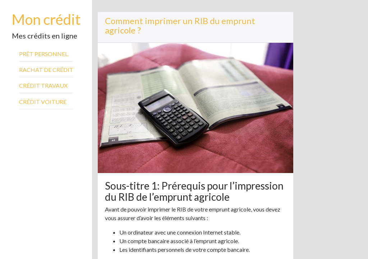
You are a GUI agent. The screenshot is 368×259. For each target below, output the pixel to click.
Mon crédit (46, 19)
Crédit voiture (42, 101)
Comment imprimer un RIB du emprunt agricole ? (180, 25)
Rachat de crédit (46, 69)
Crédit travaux (43, 85)
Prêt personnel (43, 53)
